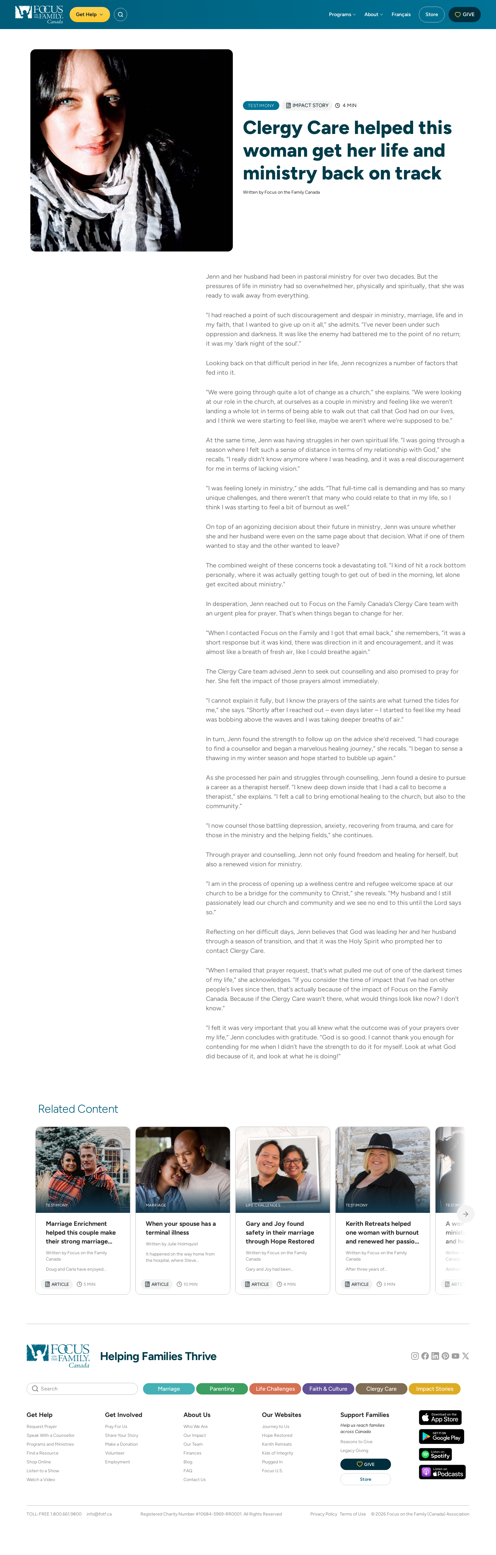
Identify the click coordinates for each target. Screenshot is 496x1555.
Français (401, 14)
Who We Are (195, 1426)
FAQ (187, 1470)
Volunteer (115, 1452)
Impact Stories (434, 1388)
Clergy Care (411, 603)
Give (464, 14)
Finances (192, 1452)
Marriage (169, 1388)
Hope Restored (277, 1435)
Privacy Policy (323, 1513)
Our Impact (194, 1435)
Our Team (193, 1444)
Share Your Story (121, 1435)
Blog (187, 1461)
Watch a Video (41, 1479)
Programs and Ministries (50, 1444)
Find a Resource (43, 1452)
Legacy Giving (354, 1450)
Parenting (222, 1388)
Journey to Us (275, 1426)
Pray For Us (116, 1426)
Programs (343, 14)
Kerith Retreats (277, 1444)
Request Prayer (42, 1426)
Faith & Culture (328, 1388)
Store (431, 14)
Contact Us (194, 1479)
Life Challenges (275, 1388)
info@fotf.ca (99, 1513)
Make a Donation (121, 1444)
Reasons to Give (356, 1441)
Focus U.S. (272, 1470)
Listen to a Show (43, 1470)
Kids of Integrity (277, 1452)
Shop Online (39, 1461)
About (374, 14)
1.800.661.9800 (66, 1513)
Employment (117, 1461)
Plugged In (272, 1461)
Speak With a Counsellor (51, 1435)
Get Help (90, 14)
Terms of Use (353, 1513)
